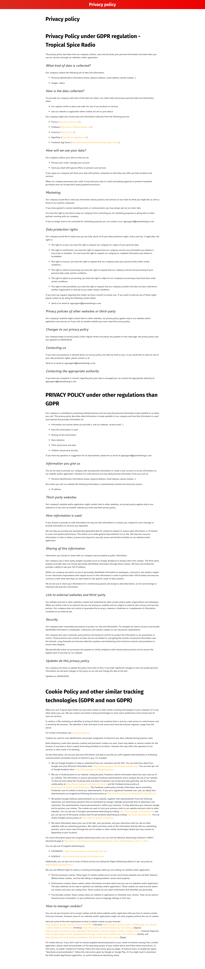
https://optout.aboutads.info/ (59, 864)
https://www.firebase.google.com (75, 127)
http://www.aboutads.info (139, 814)
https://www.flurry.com (69, 121)
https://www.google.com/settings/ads (136, 811)
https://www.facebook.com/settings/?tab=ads (85, 851)
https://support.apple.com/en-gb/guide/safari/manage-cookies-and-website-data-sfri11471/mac (91, 934)
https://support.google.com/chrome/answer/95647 (69, 924)
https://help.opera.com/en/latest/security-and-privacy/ (107, 927)
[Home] (199, 4)
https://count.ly (67, 132)
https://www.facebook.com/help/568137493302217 (131, 793)
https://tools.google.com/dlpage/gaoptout (93, 769)
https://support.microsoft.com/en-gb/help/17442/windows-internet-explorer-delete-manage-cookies (93, 931)
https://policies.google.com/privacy (97, 817)
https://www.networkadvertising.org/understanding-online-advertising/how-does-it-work (105, 840)
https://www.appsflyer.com (74, 137)
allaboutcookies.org (80, 732)
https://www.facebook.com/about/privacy (70, 787)
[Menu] (5, 4)
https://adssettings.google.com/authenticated (83, 856)
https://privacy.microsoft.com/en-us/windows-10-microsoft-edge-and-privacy (82, 937)
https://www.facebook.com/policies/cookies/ (86, 784)
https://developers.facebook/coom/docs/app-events (95, 142)
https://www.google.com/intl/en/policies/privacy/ (115, 766)
